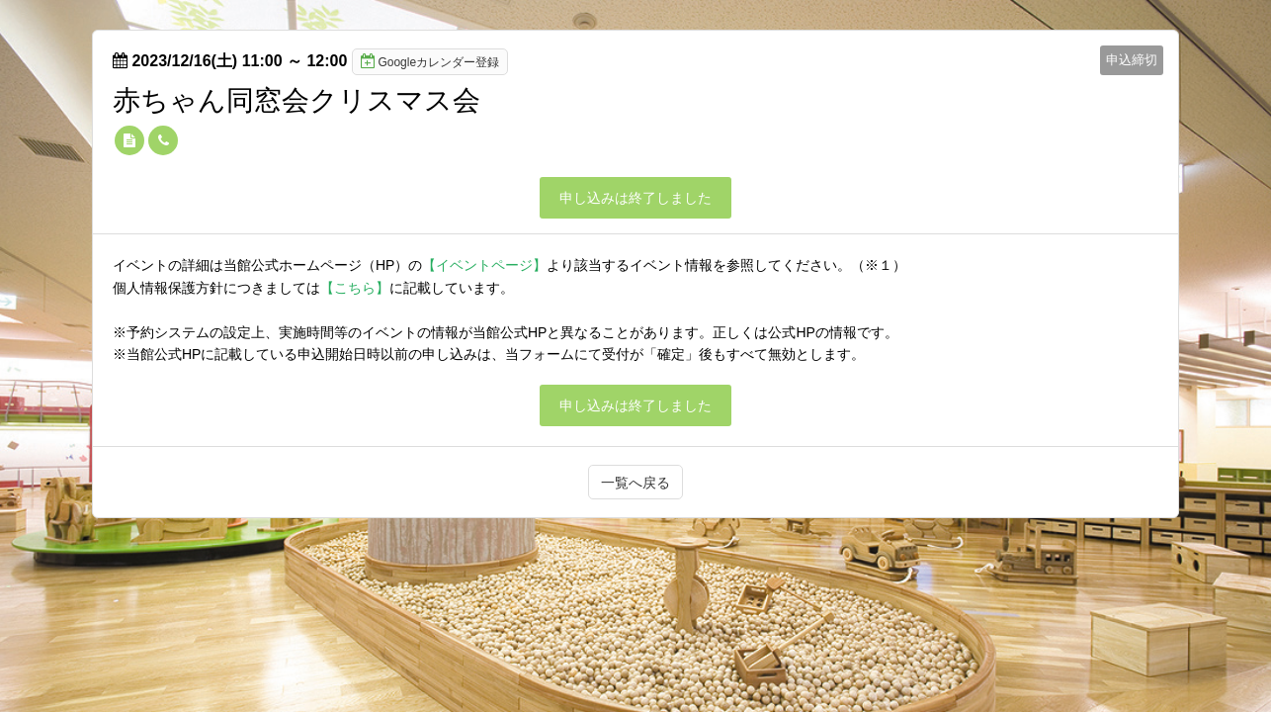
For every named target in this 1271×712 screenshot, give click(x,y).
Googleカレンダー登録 (430, 61)
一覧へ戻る (635, 482)
